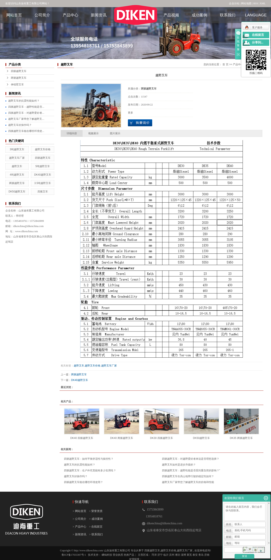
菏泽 (154, 554)
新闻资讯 (98, 15)
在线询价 (140, 122)
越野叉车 (17, 166)
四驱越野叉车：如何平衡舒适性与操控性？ (88, 458)
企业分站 (234, 3)
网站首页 (14, 15)
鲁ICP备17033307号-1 (74, 554)
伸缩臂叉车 (17, 84)
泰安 (195, 554)
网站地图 (246, 3)
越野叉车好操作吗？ (20, 124)
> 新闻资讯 (79, 534)
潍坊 (177, 554)
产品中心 (70, 15)
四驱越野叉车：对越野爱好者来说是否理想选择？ (190, 458)
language (256, 15)
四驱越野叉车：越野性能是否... (26, 106)
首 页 (225, 64)
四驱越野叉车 (18, 71)
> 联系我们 (96, 534)
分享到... (257, 42)
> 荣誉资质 (96, 511)
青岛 (201, 554)
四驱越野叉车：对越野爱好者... (26, 112)
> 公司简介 (79, 518)
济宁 (160, 554)
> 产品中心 (79, 526)
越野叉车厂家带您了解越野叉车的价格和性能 (188, 482)
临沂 (165, 554)
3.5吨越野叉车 (42, 183)
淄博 (183, 554)
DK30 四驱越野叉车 (161, 438)
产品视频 (171, 15)
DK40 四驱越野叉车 (81, 438)
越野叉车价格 (43, 149)
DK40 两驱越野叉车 (121, 438)
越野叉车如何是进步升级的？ (179, 464)
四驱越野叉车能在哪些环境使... (26, 131)
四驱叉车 (43, 191)
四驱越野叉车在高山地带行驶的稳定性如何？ (188, 476)
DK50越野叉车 (16, 191)
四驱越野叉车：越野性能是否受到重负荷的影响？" (191, 470)
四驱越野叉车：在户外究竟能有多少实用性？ (90, 470)
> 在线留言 (95, 526)
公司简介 (42, 15)
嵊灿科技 (107, 554)
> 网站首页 (80, 511)
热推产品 (129, 554)
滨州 (171, 554)
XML (263, 3)
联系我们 (227, 15)
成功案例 (199, 15)
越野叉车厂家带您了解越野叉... (26, 118)
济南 (206, 554)
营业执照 (118, 554)
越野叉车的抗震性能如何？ (23, 100)
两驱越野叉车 (18, 77)
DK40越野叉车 (42, 174)
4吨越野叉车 (17, 174)
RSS (255, 3)
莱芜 (189, 554)
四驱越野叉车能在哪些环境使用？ (83, 482)
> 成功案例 (96, 518)
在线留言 (258, 35)
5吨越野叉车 (42, 166)
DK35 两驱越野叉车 (241, 438)
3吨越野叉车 (17, 149)
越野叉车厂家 (17, 157)
